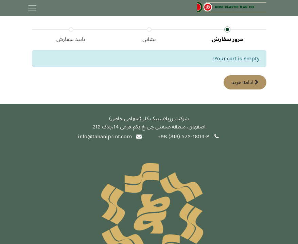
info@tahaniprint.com (105, 136)
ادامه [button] (245, 82)
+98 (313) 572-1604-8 (183, 136)
